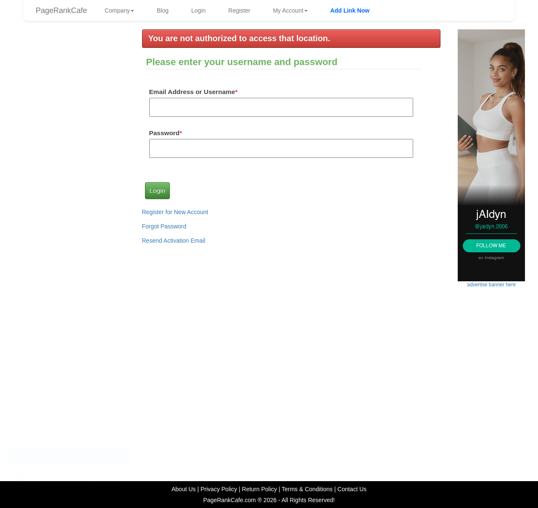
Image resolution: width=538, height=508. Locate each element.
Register (239, 10)
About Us (183, 489)
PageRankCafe (61, 10)
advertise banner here (69, 289)
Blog (163, 10)
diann (96, 84)
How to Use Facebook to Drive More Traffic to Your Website (64, 410)
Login (198, 10)
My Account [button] (290, 10)
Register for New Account (175, 212)
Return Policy (259, 489)
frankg (97, 175)
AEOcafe (99, 129)
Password (164, 132)
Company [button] (119, 10)
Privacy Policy (218, 489)
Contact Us (352, 489)
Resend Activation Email (174, 240)
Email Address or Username (192, 91)
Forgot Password (164, 226)
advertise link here (69, 246)
